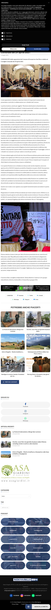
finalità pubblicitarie (28, 17)
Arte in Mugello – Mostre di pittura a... (13, 352)
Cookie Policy (24, 604)
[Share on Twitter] (30, 295)
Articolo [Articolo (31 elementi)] (5, 507)
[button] (49, 2)
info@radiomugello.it (9, 590)
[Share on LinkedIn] (40, 295)
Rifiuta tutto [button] (13, 49)
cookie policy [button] (4, 10)
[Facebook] (14, 595)
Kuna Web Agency (36, 602)
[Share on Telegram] (26, 299)
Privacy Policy (15, 604)
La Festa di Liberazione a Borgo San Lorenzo (26, 432)
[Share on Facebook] (20, 295)
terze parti (25, 12)
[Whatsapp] (36, 595)
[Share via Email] (36, 299)
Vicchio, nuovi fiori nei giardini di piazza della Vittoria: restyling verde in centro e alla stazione (29, 443)
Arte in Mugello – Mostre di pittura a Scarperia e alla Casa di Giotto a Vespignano (30, 453)
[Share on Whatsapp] (15, 299)
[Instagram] (25, 595)
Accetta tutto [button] (37, 49)
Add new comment (10, 382)
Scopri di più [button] (25, 45)
